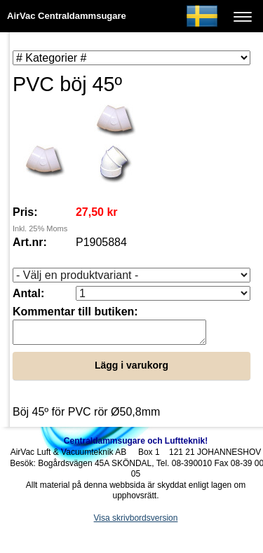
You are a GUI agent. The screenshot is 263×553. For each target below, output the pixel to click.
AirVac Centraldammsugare (66, 16)
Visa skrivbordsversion (136, 522)
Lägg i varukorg (131, 369)
